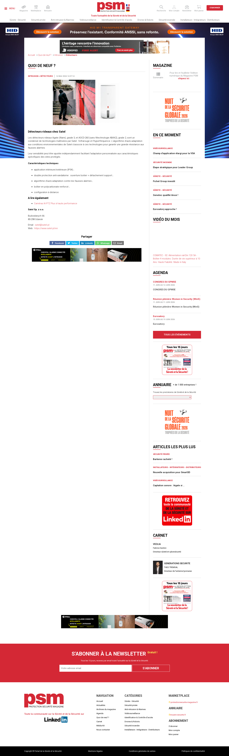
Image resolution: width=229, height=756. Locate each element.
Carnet (99, 721)
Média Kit (100, 725)
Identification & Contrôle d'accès (117, 20)
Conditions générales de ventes (142, 751)
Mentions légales (95, 751)
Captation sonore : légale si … (168, 485)
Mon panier (173, 734)
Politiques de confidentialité (193, 751)
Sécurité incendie (167, 20)
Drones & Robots (145, 20)
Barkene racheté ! (162, 459)
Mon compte (174, 730)
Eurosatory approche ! (165, 209)
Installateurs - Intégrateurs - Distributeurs (200, 20)
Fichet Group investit (164, 181)
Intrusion (58, 55)
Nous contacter (103, 730)
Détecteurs (71, 55)
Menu (10, 8)
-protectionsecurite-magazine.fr (183, 702)
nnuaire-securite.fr (177, 715)
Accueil (31, 55)
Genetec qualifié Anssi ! (165, 195)
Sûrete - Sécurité (18, 20)
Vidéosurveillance (88, 20)
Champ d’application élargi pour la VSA (174, 153)
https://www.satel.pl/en (46, 228)
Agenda (99, 713)
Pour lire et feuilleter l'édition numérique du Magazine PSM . (183, 75)
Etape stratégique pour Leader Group (173, 167)
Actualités (100, 705)
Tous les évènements (177, 334)
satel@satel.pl (42, 224)
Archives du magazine (106, 709)
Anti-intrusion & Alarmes (62, 20)
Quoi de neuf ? (44, 55)
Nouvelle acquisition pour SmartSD (171, 472)
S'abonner (215, 8)
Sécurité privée (38, 20)
